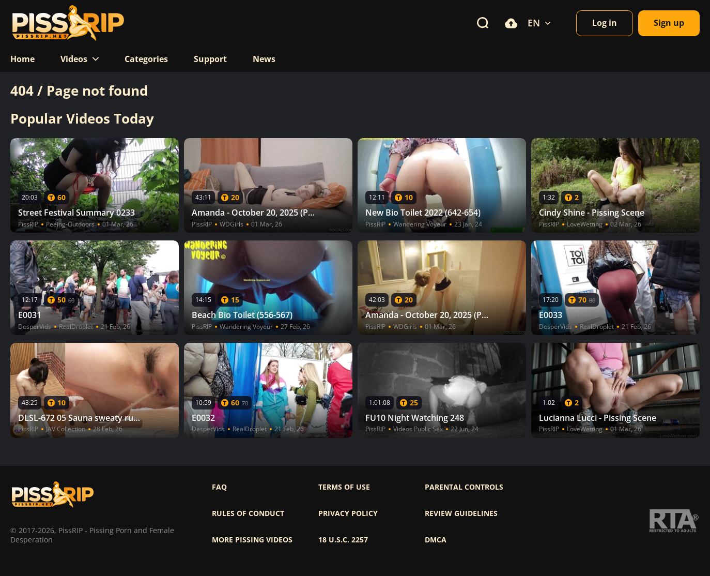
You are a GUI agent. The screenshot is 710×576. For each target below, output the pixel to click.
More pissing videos (252, 539)
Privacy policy (348, 513)
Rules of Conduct (248, 513)
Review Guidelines (461, 513)
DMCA (435, 539)
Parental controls (464, 487)
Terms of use (344, 487)
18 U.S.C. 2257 (343, 539)
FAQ (219, 487)
